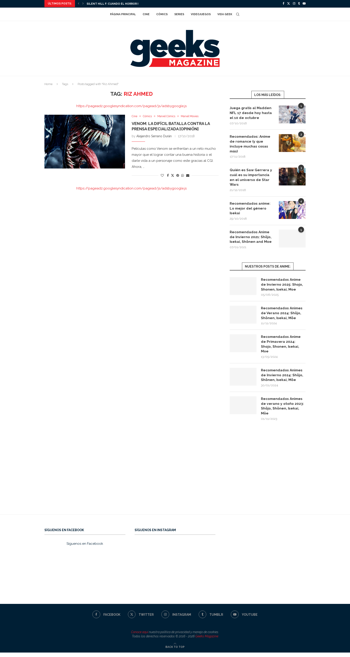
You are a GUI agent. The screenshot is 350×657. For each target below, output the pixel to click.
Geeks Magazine (206, 640)
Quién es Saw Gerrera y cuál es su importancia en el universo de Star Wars (251, 178)
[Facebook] (283, 3)
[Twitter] (288, 3)
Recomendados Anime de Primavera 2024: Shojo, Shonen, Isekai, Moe (282, 347)
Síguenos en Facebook (85, 548)
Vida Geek (224, 13)
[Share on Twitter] (172, 175)
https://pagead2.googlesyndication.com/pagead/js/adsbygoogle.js (131, 106)
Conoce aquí (139, 636)
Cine (146, 13)
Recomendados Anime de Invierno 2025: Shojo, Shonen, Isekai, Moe (282, 286)
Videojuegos (201, 13)
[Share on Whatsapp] (182, 175)
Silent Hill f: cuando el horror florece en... (122, 3)
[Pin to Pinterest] (177, 175)
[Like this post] (162, 175)
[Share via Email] (187, 175)
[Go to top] (175, 651)
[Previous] (78, 3)
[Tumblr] (299, 3)
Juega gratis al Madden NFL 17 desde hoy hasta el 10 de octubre (251, 112)
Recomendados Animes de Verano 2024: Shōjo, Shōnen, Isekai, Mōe (283, 315)
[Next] (83, 3)
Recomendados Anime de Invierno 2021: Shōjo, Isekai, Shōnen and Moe (251, 238)
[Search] (237, 13)
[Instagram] (294, 3)
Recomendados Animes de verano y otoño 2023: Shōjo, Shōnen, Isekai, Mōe (283, 410)
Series (179, 13)
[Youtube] (304, 3)
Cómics (162, 13)
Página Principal (123, 13)
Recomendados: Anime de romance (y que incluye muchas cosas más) (251, 144)
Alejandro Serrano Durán (154, 136)
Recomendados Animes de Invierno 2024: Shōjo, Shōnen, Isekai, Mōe (283, 379)
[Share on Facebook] (168, 175)
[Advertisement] (175, 476)
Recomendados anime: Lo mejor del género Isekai (251, 209)
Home (48, 83)
